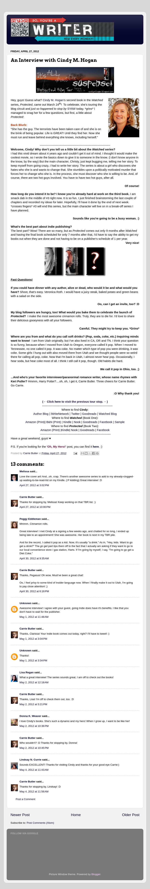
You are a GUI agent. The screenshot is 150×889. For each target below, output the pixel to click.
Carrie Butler (28, 497)
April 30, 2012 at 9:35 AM (34, 558)
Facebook (106, 422)
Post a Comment (25, 799)
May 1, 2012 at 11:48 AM (34, 616)
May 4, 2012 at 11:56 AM (34, 791)
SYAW (71, 108)
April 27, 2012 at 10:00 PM (35, 507)
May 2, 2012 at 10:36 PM (34, 726)
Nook (77, 422)
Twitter (75, 413)
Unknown (25, 603)
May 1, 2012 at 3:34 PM (33, 660)
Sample (119, 422)
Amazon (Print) (35, 422)
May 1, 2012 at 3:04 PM (33, 638)
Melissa (24, 471)
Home (76, 815)
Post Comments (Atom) (40, 822)
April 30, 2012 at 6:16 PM (34, 591)
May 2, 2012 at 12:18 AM (34, 682)
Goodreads (89, 413)
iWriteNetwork (60, 413)
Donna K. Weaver (30, 716)
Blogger (95, 874)
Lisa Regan (27, 672)
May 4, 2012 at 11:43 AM (34, 769)
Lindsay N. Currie (30, 759)
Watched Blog (108, 413)
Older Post (130, 815)
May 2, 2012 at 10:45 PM (34, 747)
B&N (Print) (53, 422)
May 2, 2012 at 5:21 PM (33, 704)
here (58, 401)
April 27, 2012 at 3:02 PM (34, 485)
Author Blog (41, 413)
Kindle (67, 422)
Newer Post (20, 815)
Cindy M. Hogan (53, 100)
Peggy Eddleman (30, 518)
